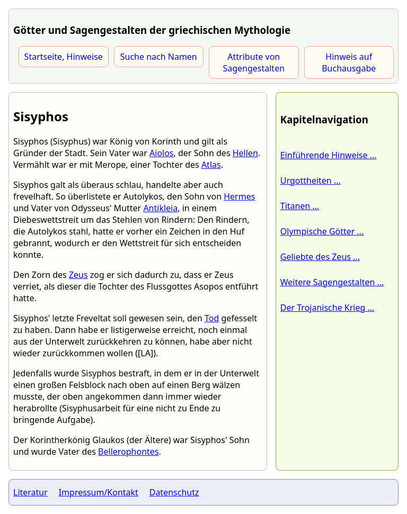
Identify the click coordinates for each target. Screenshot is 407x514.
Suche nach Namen (158, 56)
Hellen (245, 153)
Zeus (78, 275)
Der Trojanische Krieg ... (327, 307)
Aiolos (161, 153)
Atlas (211, 164)
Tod (212, 318)
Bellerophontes (128, 451)
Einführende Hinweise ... (328, 155)
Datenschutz (174, 492)
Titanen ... (300, 206)
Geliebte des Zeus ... (320, 257)
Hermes (239, 196)
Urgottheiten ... (310, 180)
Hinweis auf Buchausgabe (349, 62)
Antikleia (160, 208)
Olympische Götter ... (322, 231)
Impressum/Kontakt (98, 492)
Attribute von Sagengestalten (254, 62)
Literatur (30, 492)
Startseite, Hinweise (63, 56)
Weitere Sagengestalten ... (332, 282)
